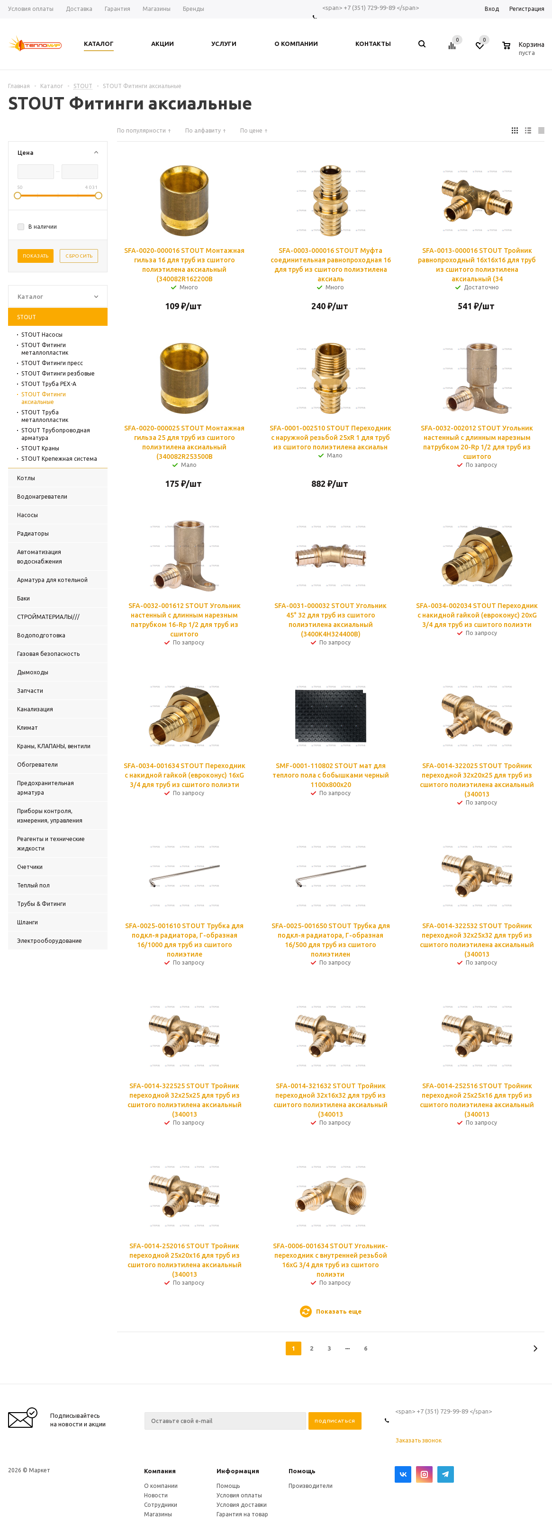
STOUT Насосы (42, 334)
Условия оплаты (239, 1495)
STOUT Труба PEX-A (48, 384)
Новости (156, 1495)
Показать (36, 256)
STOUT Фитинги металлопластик (44, 349)
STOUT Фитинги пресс (52, 363)
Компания (160, 1471)
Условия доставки (242, 1505)
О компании (161, 1486)
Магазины (158, 1514)
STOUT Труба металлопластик (44, 416)
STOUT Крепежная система (59, 459)
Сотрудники (160, 1505)
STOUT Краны (40, 448)
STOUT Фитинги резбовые (58, 373)
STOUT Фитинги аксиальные (43, 398)
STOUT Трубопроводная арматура (55, 434)
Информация (238, 1471)
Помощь (302, 1471)
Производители (311, 1486)
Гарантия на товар (242, 1514)
